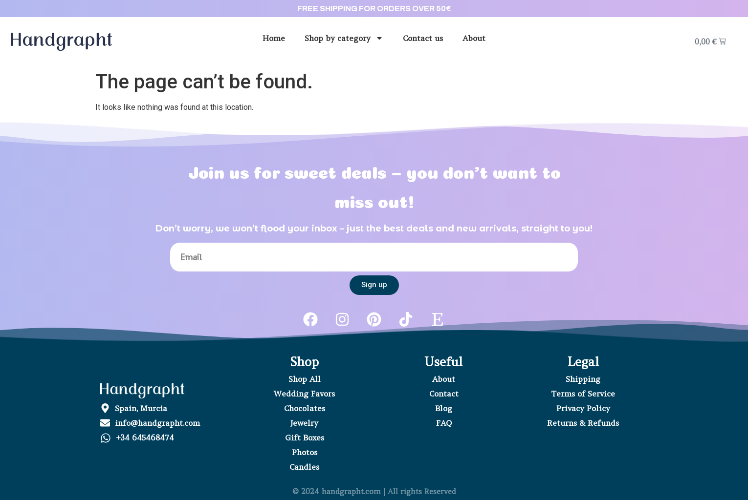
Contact (444, 393)
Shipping (583, 379)
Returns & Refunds (583, 423)
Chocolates (304, 408)
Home (274, 38)
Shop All (304, 379)
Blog (443, 408)
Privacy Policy (583, 408)
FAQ (444, 423)
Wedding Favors (304, 393)
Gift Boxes (304, 437)
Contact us (423, 38)
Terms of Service (583, 393)
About (473, 38)
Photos (304, 452)
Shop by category (344, 38)
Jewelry (304, 423)
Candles (304, 467)
